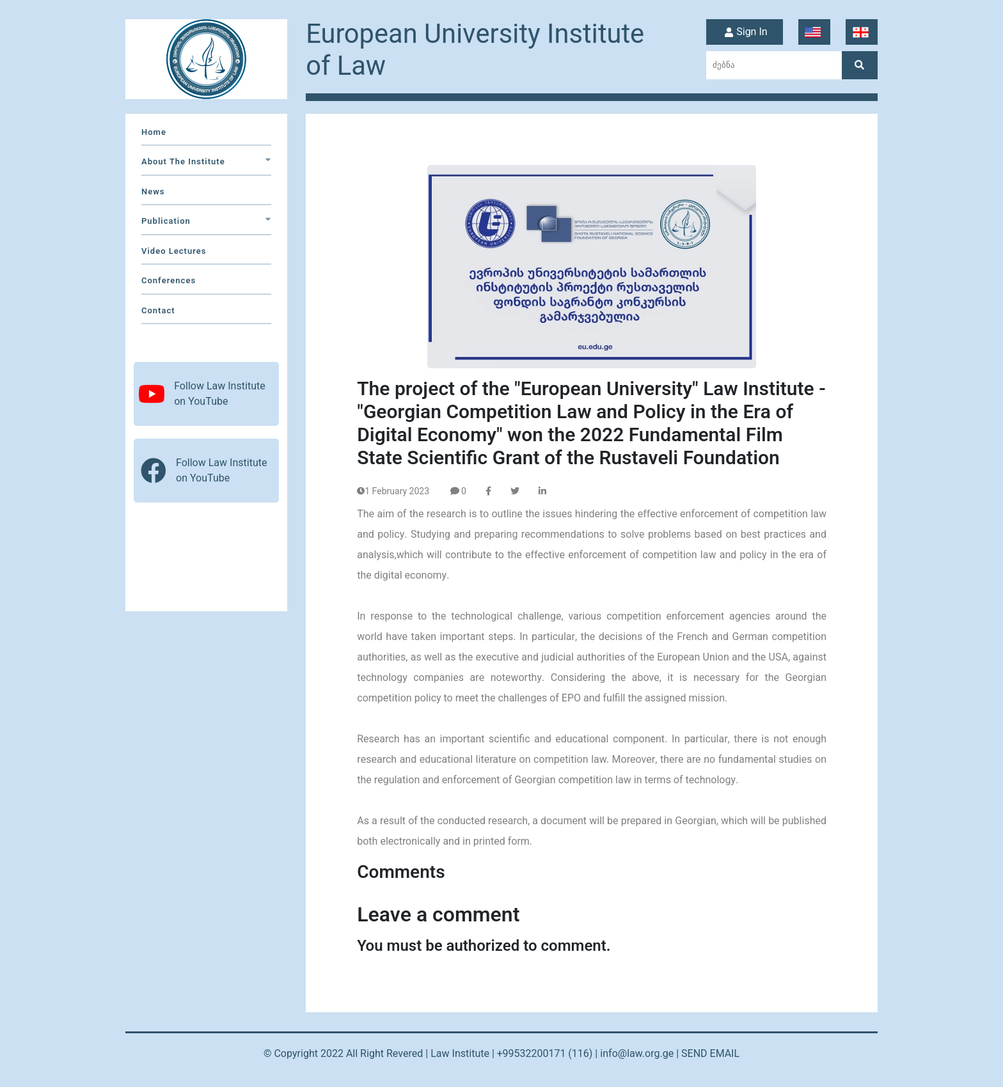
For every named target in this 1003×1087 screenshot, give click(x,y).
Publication (206, 221)
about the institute (206, 161)
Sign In (744, 32)
